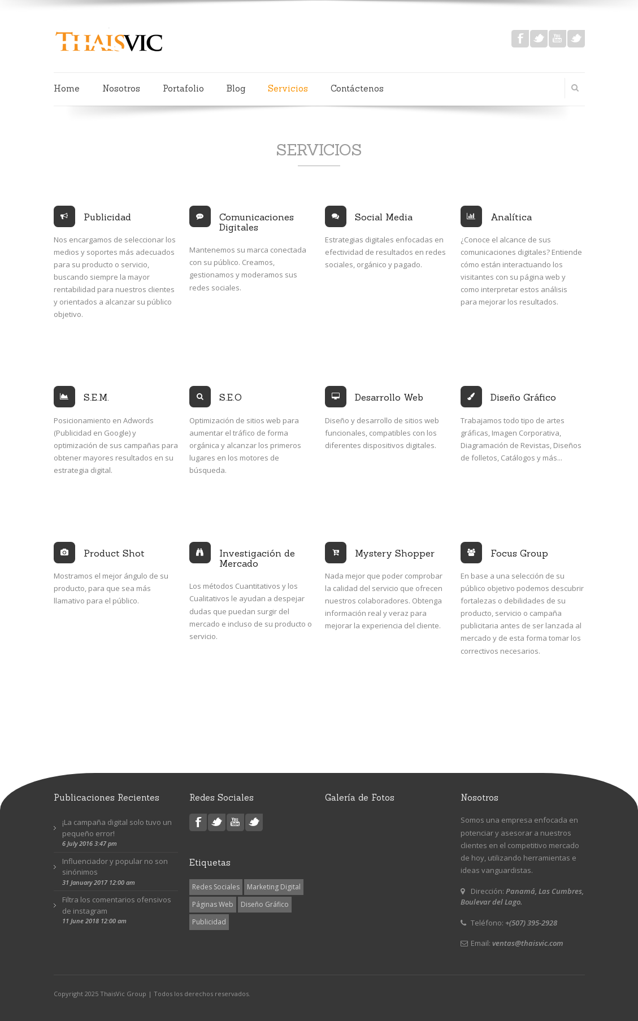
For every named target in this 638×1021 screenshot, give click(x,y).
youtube (557, 38)
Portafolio (183, 88)
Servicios (288, 88)
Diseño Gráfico (265, 904)
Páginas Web (212, 904)
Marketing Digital (274, 887)
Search (571, 87)
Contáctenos (357, 88)
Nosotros (121, 88)
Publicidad (209, 922)
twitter (539, 38)
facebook (520, 38)
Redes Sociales (216, 887)
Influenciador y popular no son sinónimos (115, 866)
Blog (236, 88)
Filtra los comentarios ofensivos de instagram (116, 905)
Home (67, 88)
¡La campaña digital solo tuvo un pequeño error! (117, 827)
